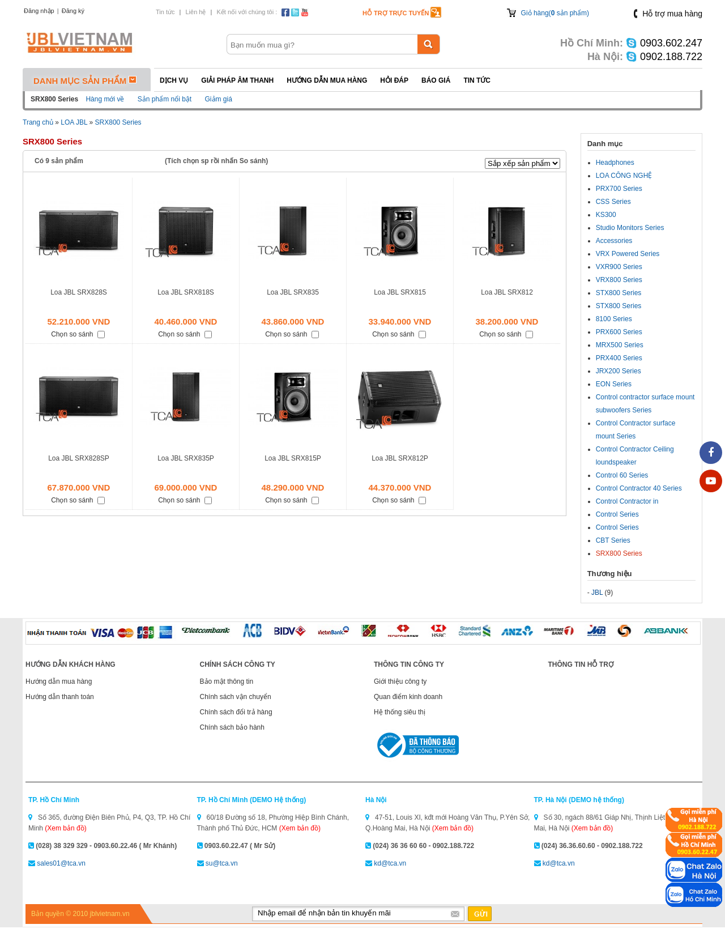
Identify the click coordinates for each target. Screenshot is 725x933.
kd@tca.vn (390, 863)
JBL (597, 593)
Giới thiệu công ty (400, 681)
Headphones (615, 163)
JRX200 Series (618, 371)
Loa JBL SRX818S (185, 292)
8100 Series (614, 319)
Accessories (614, 241)
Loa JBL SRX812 (507, 292)
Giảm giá (218, 99)
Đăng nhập (39, 10)
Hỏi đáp (394, 80)
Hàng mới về (105, 99)
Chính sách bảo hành (232, 727)
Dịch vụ (174, 80)
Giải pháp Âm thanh (237, 80)
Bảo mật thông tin (227, 681)
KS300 (606, 215)
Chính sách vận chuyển (235, 697)
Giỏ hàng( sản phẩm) (555, 13)
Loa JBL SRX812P (400, 458)
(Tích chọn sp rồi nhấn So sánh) (216, 161)
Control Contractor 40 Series (639, 488)
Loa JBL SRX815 (400, 292)
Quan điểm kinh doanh (408, 697)
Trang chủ (38, 122)
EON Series (614, 384)
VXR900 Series (619, 267)
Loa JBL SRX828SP (78, 458)
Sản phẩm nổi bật (164, 99)
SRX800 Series (118, 122)
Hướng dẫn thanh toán (59, 697)
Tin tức (165, 11)
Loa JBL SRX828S (78, 292)
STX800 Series (619, 293)
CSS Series (613, 202)
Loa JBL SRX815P (293, 458)
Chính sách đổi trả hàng (236, 712)
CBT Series (613, 540)
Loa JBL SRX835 (293, 292)
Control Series (617, 514)
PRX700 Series (619, 189)
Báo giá (435, 80)
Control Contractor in (627, 501)
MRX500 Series (619, 345)
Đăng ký (73, 10)
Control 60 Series (622, 475)
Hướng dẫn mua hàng (327, 80)
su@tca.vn (222, 863)
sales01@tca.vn (61, 863)
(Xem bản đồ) (65, 828)
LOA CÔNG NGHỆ (624, 176)
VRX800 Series (619, 280)
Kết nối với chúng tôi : (246, 11)
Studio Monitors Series (630, 228)
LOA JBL (74, 122)
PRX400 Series (619, 358)
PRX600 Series (619, 332)
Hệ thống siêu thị (399, 712)
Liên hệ (195, 11)
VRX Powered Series (628, 254)
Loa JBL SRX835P (185, 458)
